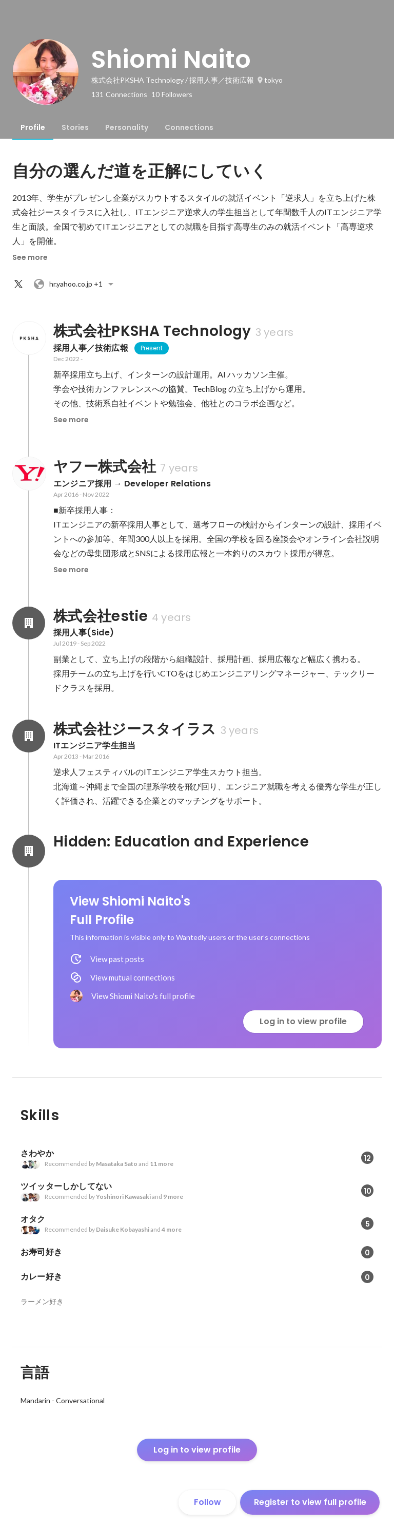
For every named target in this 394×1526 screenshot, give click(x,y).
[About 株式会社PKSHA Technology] (28, 338)
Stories (75, 127)
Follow (207, 1502)
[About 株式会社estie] (28, 623)
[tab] (32, 127)
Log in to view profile (303, 1021)
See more (30, 257)
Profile (33, 127)
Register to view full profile (310, 1502)
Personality (126, 127)
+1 (75, 284)
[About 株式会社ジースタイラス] (28, 736)
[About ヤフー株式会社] (28, 474)
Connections (189, 127)
